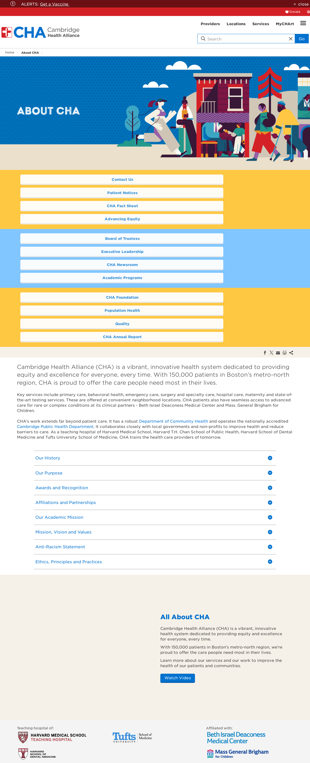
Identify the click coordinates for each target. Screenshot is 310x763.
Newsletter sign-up (128, 755)
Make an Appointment (37, 744)
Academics (74, 728)
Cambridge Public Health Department (55, 347)
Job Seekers (75, 760)
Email (116, 728)
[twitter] (172, 729)
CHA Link (119, 744)
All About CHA (185, 538)
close (303, 3)
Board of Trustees (86, 212)
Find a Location (31, 733)
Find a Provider (31, 728)
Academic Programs (219, 225)
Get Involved (28, 755)
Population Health (219, 245)
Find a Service (29, 739)
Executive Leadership (219, 212)
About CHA (30, 52)
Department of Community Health (173, 342)
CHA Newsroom (86, 225)
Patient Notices (219, 179)
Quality (86, 258)
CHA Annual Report (219, 258)
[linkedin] (191, 729)
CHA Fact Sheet (86, 192)
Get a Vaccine (55, 3)
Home (9, 52)
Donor (70, 755)
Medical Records (126, 749)
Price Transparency (34, 760)
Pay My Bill (27, 749)
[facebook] (162, 729)
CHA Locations (124, 739)
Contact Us (86, 179)
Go (302, 38)
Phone (117, 733)
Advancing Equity (219, 192)
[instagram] (201, 729)
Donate (295, 12)
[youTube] (182, 729)
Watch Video (177, 599)
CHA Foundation (86, 245)
